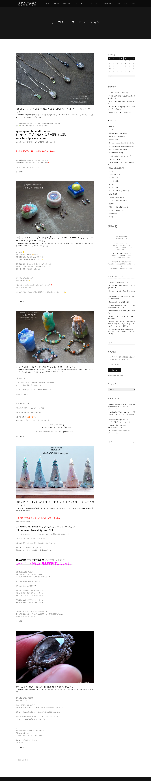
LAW (118, 3)
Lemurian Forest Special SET (35, 530)
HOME (48, 3)
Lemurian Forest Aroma (55, 372)
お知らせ (62, 243)
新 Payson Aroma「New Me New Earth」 (122, 143)
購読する (114, 370)
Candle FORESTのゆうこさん (32, 526)
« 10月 (110, 76)
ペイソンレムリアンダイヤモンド (32, 117)
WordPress (30, 779)
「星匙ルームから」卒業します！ (119, 93)
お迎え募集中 (25, 510)
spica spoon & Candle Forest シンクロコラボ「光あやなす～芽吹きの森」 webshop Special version (41, 134)
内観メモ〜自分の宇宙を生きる (118, 207)
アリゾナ (111, 184)
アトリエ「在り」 (114, 187)
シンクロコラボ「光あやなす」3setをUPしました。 (46, 367)
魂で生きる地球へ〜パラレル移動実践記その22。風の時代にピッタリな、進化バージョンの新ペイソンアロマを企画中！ (121, 324)
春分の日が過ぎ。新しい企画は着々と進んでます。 (45, 686)
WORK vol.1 (95, 3)
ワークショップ (84, 689)
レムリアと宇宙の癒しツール (118, 200)
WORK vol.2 (108, 3)
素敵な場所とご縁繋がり (116, 168)
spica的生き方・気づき (116, 153)
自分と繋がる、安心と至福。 (28, 5)
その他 (111, 217)
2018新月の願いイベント (116, 210)
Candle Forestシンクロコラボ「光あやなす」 (34, 246)
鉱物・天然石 (113, 194)
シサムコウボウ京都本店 (118, 253)
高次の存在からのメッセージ (118, 149)
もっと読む (19, 172)
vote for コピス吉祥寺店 (118, 255)
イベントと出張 (113, 181)
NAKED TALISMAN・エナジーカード (120, 156)
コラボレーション (39, 372)
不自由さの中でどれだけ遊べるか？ (120, 112)
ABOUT (56, 3)
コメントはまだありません (48, 115)
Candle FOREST (20, 705)
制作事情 (111, 204)
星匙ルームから (28, 3)
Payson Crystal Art (115, 159)
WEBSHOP (66, 3)
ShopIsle (18, 779)
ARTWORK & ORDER (81, 3)
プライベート (113, 171)
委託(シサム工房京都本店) (75, 243)
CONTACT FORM (129, 3)
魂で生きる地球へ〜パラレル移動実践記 (121, 146)
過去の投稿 (21, 760)
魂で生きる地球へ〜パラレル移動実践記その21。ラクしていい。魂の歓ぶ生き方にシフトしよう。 (121, 331)
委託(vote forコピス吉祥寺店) (118, 133)
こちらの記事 (39, 142)
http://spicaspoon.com (121, 236)
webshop (62, 115)
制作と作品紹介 (72, 369)
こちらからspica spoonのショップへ (63, 432)
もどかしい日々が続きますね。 (118, 431)
